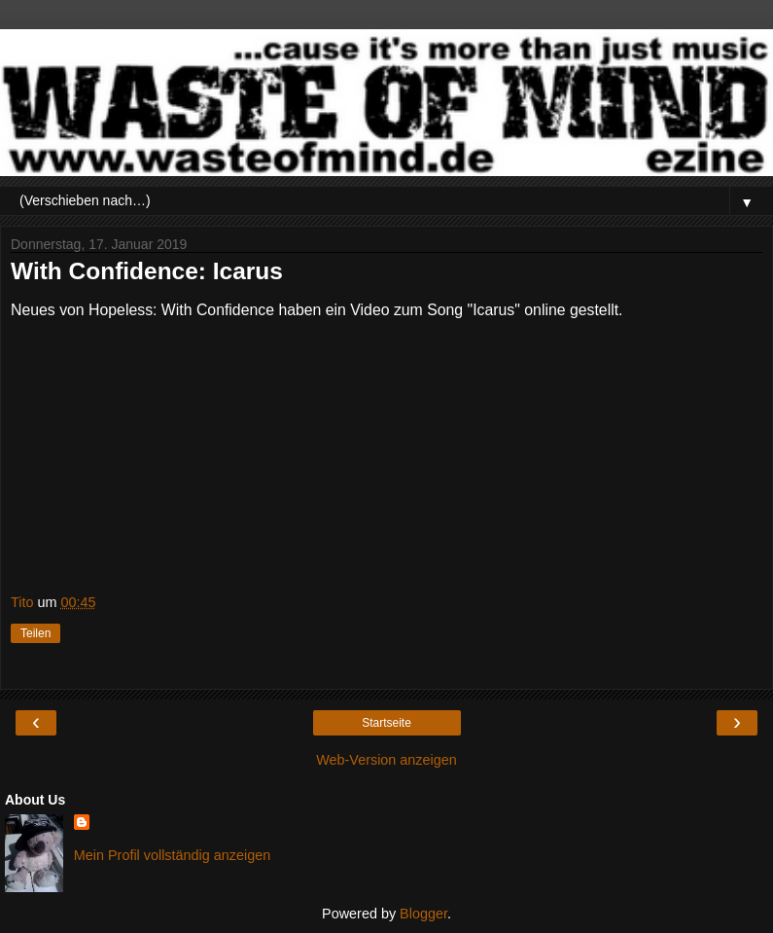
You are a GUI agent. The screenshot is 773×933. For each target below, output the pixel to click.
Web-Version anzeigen (386, 760)
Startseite (386, 723)
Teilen (35, 633)
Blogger (423, 913)
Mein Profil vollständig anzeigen (172, 855)
